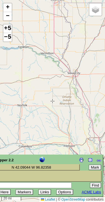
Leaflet (48, 199)
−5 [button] (7, 37)
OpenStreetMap (73, 199)
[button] (7, 7)
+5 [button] (7, 28)
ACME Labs (91, 192)
